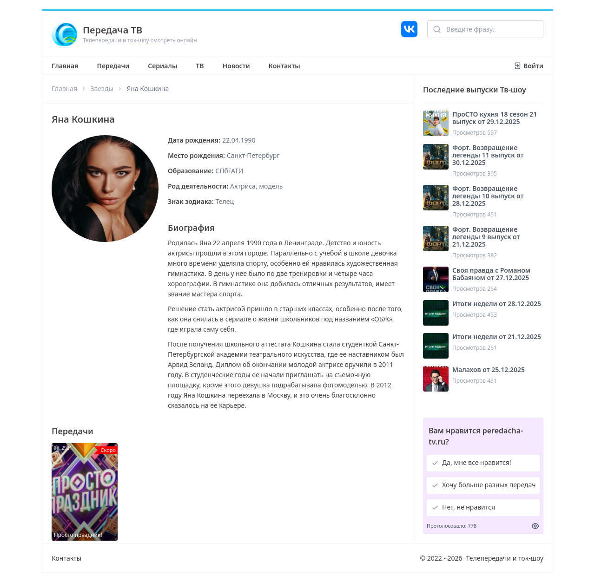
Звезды (101, 88)
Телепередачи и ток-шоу (504, 558)
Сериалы (162, 65)
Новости (236, 65)
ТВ (200, 65)
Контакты (284, 65)
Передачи (113, 65)
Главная (65, 65)
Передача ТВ (112, 30)
